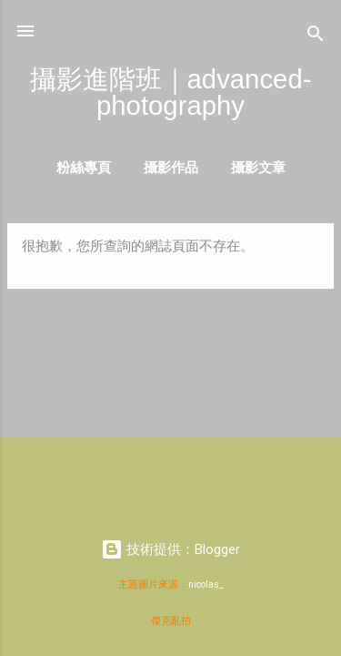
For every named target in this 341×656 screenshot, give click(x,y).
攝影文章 (258, 167)
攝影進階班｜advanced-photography (171, 92)
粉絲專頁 (83, 167)
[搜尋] (315, 37)
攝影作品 (171, 167)
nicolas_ (206, 584)
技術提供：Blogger (170, 549)
